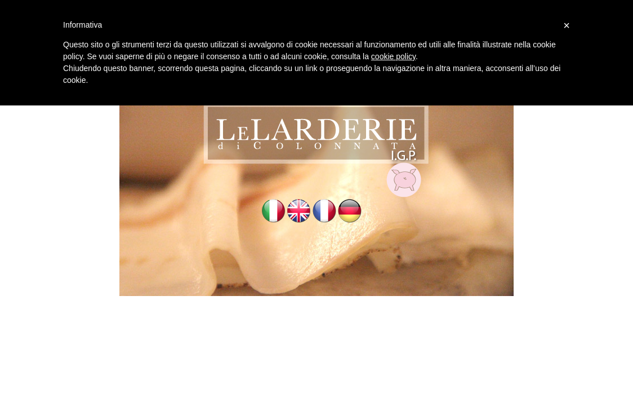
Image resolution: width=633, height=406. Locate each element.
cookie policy (393, 56)
